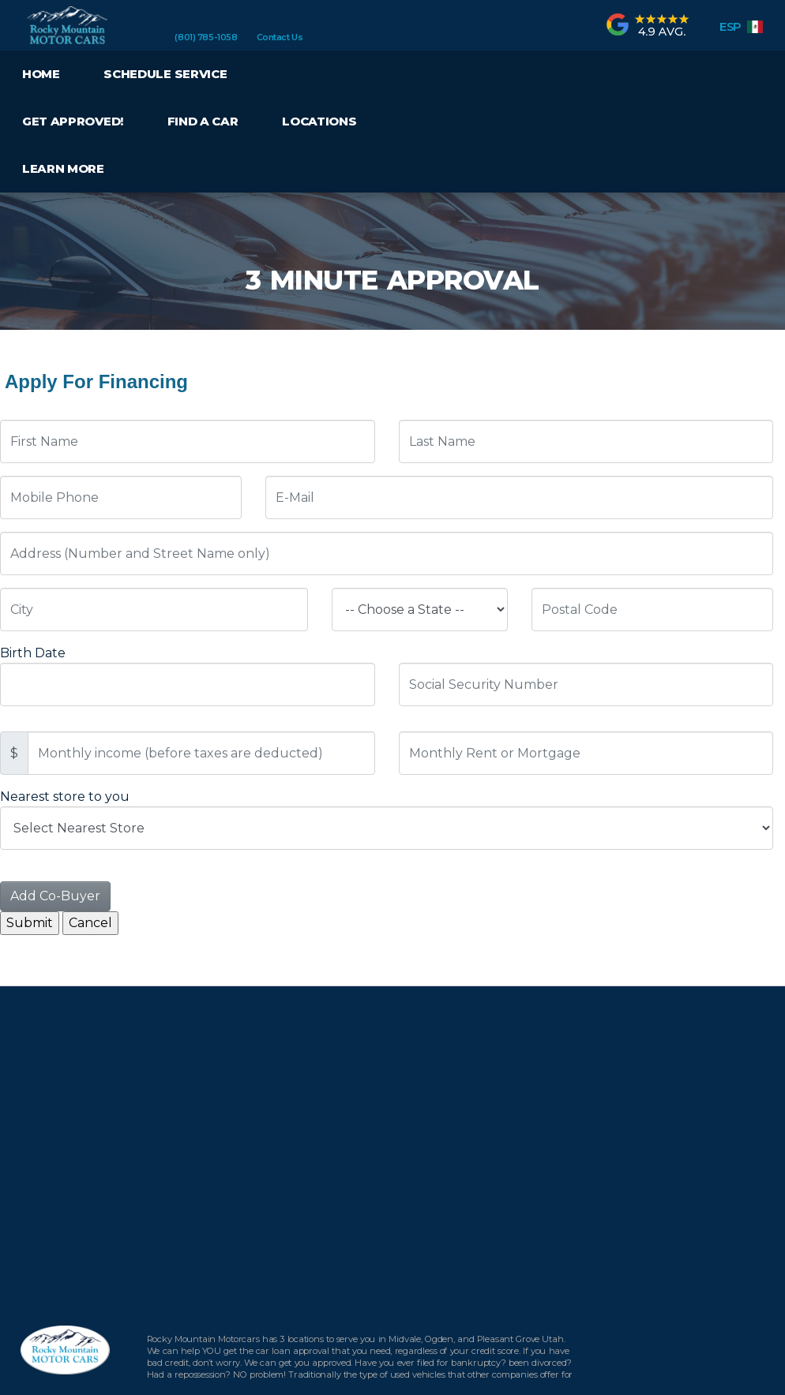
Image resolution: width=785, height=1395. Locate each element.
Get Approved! (72, 121)
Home (41, 73)
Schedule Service (165, 73)
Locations (319, 121)
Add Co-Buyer (55, 895)
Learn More (63, 168)
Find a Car (203, 121)
